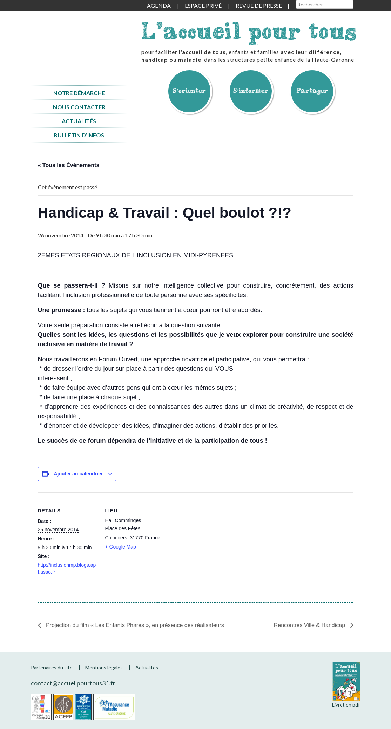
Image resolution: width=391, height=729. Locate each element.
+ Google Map (120, 547)
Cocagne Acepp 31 (41, 707)
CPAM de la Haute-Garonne (114, 707)
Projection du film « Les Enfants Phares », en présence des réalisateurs (134, 625)
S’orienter (189, 90)
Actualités (79, 121)
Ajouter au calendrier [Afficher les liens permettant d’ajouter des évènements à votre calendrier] (78, 474)
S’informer (250, 90)
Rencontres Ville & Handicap (310, 625)
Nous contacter (79, 107)
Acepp (63, 707)
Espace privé (203, 5)
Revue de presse (259, 5)
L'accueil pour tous (249, 30)
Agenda (159, 5)
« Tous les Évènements (69, 165)
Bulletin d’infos (79, 135)
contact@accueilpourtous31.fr (73, 683)
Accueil (79, 40)
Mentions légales (104, 667)
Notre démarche (79, 93)
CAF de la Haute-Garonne (83, 707)
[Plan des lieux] (210, 541)
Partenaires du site (52, 667)
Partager (312, 90)
